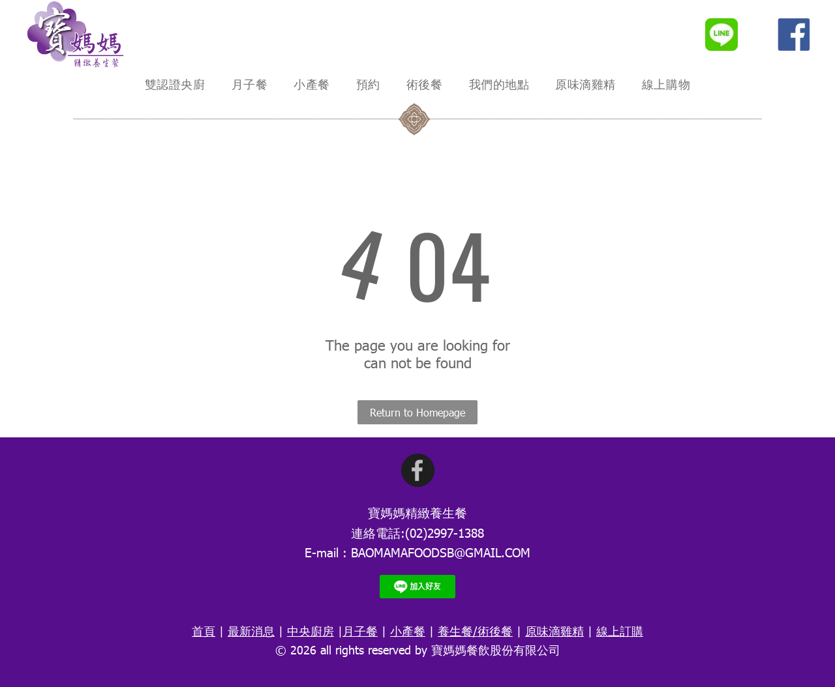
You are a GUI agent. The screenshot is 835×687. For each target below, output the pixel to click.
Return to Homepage (417, 412)
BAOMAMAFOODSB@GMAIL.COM (440, 552)
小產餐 (407, 630)
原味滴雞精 (554, 630)
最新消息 (251, 630)
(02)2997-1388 (444, 532)
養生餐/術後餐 (475, 630)
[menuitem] (175, 85)
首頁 (203, 630)
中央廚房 (310, 630)
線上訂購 (619, 630)
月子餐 (360, 630)
